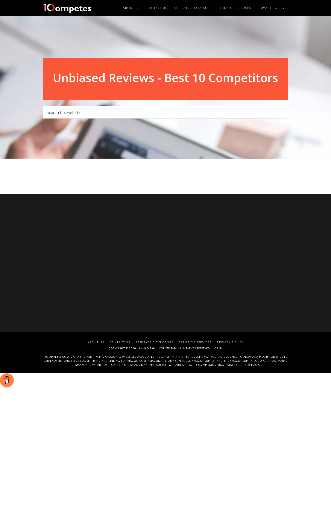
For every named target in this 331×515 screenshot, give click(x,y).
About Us (95, 342)
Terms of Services (195, 342)
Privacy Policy (230, 342)
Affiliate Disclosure (154, 342)
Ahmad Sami (147, 348)
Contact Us (120, 342)
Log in (217, 348)
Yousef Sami (168, 348)
